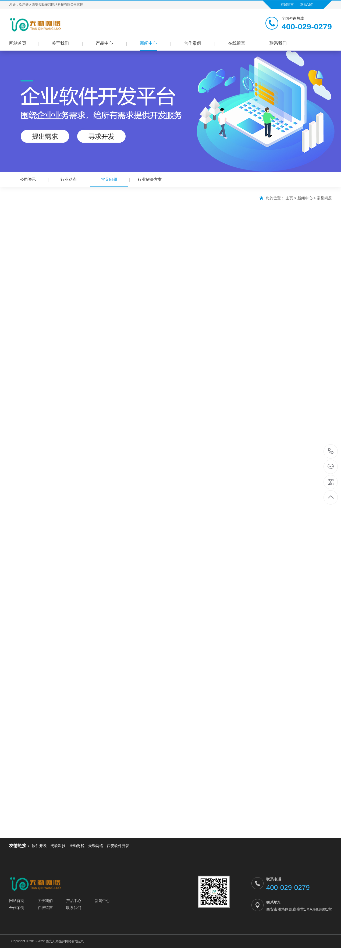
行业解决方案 (150, 179)
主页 (289, 198)
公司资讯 (28, 179)
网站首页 (17, 43)
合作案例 (192, 43)
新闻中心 (148, 43)
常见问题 (109, 182)
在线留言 (287, 4)
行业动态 (69, 179)
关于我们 (60, 43)
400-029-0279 (331, 451)
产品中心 (104, 43)
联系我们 (306, 4)
